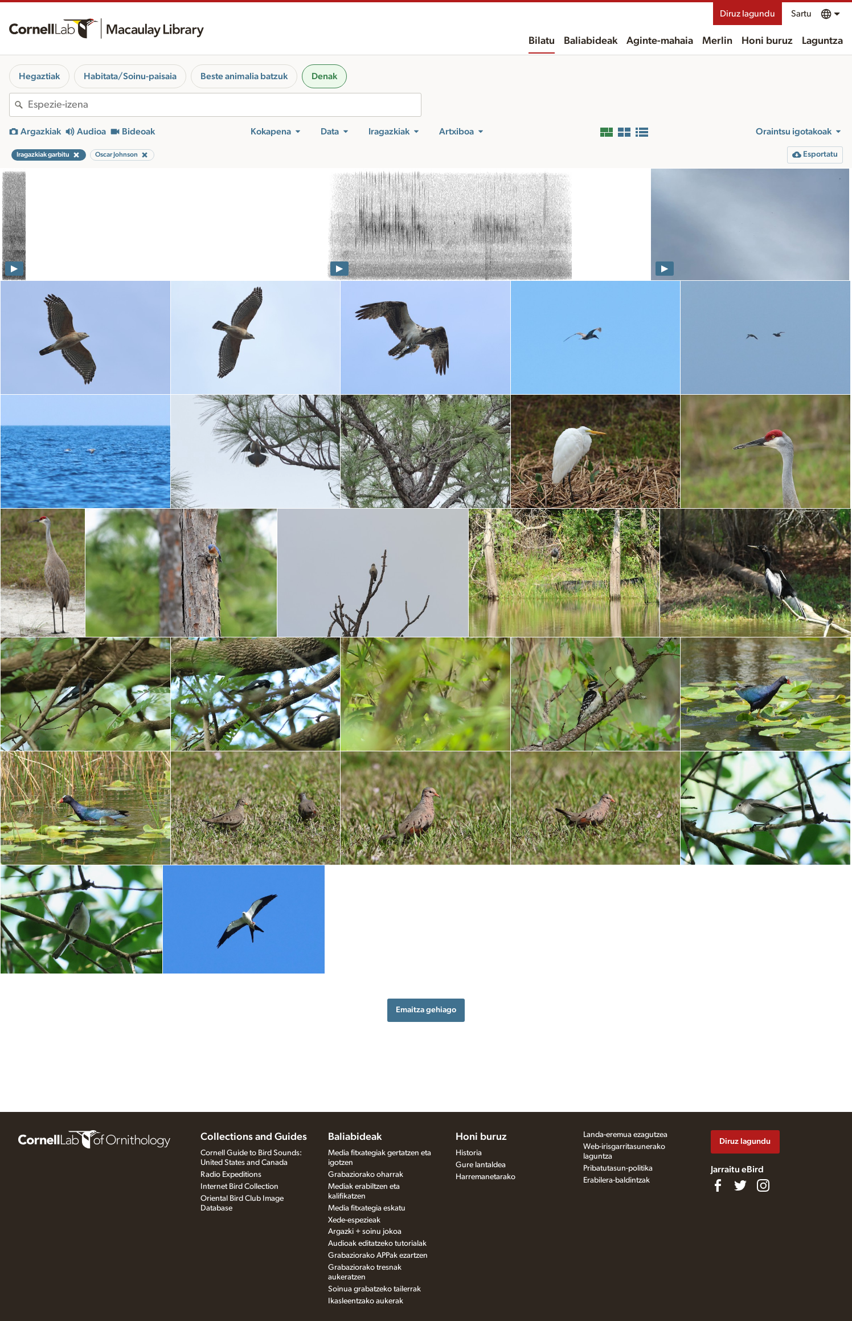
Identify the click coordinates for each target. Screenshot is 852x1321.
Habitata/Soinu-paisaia (130, 76)
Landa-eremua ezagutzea (625, 1135)
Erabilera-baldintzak (616, 1180)
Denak (324, 76)
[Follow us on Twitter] (740, 1185)
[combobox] (224, 104)
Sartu (801, 13)
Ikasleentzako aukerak (365, 1301)
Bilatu (542, 41)
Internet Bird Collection (239, 1187)
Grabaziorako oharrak (365, 1175)
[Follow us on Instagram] (763, 1185)
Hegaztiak (39, 76)
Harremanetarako (485, 1177)
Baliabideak (590, 41)
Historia (469, 1153)
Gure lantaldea (481, 1165)
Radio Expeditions (230, 1175)
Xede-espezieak (354, 1220)
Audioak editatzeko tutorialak (377, 1244)
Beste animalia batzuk (244, 76)
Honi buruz (767, 41)
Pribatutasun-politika (618, 1168)
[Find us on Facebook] (717, 1185)
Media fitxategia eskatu (366, 1208)
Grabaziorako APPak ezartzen (378, 1255)
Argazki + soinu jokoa (365, 1232)
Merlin (717, 41)
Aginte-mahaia (659, 41)
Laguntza (822, 41)
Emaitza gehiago (426, 1009)
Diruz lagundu (747, 13)
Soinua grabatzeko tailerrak (374, 1289)
